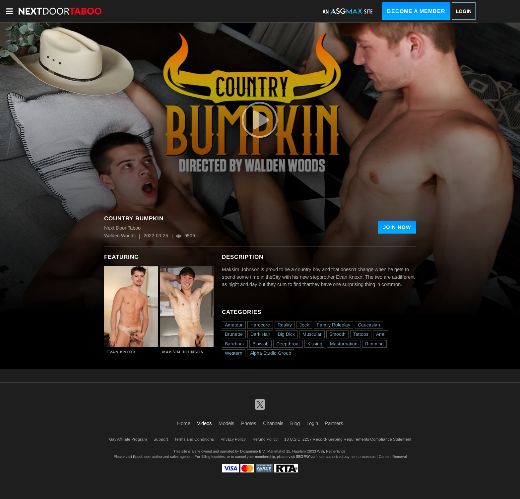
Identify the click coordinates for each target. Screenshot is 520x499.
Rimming (374, 343)
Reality (285, 324)
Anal (380, 334)
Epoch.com (142, 457)
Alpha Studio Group (270, 353)
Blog (295, 423)
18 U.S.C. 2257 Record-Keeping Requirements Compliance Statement (347, 439)
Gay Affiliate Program (128, 439)
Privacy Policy (233, 439)
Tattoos (360, 334)
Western (233, 353)
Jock (304, 324)
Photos (248, 423)
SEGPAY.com (306, 457)
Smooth (337, 334)
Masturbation (344, 343)
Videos (204, 423)
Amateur (234, 324)
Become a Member (416, 11)
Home (183, 423)
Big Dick (286, 334)
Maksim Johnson (183, 352)
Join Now (397, 227)
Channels (273, 423)
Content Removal (393, 457)
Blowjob (260, 343)
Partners (334, 423)
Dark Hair (260, 334)
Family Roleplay (333, 324)
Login (464, 11)
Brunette (234, 334)
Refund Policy (265, 439)
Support (161, 439)
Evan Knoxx (121, 352)
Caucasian (369, 324)
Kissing (314, 343)
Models (226, 423)
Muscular (312, 334)
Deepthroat (288, 343)
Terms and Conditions (194, 439)
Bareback (235, 343)
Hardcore (260, 324)
